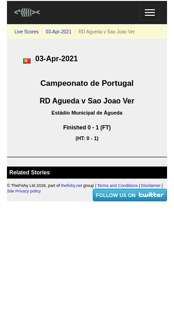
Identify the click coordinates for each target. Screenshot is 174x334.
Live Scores (26, 31)
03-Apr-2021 (58, 31)
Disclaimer (151, 185)
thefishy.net (71, 185)
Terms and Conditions (117, 185)
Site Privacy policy (24, 191)
